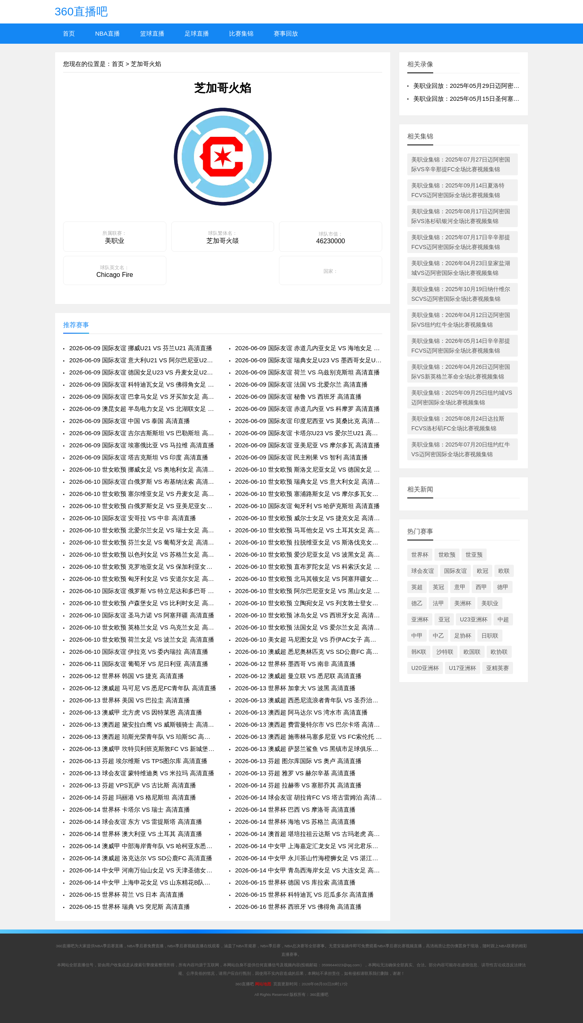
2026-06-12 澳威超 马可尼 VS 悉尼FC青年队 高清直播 (142, 688)
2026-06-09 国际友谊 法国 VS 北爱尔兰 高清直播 (301, 384)
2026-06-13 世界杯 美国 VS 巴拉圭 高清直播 (129, 700)
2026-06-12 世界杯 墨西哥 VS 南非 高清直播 (295, 663)
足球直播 (197, 33)
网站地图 (263, 984)
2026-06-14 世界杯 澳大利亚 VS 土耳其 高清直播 (135, 833)
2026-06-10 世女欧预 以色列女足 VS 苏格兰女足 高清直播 (142, 554)
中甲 (417, 635)
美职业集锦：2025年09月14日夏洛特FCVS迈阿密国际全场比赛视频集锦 (457, 190)
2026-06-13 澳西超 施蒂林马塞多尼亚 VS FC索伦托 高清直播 (308, 736)
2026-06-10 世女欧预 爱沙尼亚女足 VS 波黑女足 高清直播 (308, 554)
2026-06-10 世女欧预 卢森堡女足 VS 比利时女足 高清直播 (142, 603)
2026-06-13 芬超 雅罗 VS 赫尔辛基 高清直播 (295, 773)
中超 (503, 619)
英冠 (438, 587)
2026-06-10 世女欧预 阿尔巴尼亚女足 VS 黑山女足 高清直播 (308, 590)
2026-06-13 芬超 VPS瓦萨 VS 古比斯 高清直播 (132, 785)
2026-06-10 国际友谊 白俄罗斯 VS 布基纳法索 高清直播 (142, 481)
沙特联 (444, 652)
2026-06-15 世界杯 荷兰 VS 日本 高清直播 (126, 894)
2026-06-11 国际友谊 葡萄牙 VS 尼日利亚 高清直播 (138, 663)
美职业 (489, 603)
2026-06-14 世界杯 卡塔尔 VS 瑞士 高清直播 (129, 809)
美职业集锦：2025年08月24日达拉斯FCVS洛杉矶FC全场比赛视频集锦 (457, 423)
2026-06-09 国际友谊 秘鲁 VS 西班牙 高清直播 (298, 396)
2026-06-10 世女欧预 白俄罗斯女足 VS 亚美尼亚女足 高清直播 (142, 505)
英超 (417, 587)
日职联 (489, 635)
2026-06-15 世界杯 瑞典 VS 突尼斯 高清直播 (129, 906)
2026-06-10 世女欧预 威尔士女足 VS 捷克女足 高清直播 (308, 518)
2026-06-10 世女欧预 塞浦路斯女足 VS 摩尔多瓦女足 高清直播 (308, 493)
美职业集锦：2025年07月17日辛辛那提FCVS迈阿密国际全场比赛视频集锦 (460, 242)
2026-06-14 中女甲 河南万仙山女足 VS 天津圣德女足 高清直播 (142, 870)
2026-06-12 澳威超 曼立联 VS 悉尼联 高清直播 (298, 675)
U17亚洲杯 (463, 668)
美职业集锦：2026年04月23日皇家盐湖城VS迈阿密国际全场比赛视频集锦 (460, 268)
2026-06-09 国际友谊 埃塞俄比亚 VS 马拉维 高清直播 (141, 445)
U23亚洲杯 (473, 619)
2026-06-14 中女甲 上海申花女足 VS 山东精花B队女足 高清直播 (142, 882)
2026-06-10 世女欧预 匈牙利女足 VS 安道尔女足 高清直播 (142, 578)
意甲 (460, 587)
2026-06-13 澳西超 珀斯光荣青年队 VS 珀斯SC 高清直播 (142, 736)
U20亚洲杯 (425, 668)
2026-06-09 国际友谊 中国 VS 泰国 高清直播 (129, 420)
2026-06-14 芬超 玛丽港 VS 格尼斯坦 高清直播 (132, 797)
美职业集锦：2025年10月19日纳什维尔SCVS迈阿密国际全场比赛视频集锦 (460, 294)
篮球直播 (152, 33)
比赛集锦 (241, 33)
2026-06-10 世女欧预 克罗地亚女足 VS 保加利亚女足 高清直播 (142, 566)
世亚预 (474, 554)
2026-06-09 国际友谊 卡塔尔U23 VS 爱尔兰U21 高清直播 (308, 433)
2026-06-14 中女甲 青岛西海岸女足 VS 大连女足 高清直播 (308, 870)
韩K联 (418, 652)
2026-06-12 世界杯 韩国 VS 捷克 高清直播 (126, 675)
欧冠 (482, 571)
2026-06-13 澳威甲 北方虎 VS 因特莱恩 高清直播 (135, 712)
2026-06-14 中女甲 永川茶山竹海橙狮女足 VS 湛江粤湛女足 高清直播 (308, 858)
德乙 (417, 603)
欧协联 (499, 652)
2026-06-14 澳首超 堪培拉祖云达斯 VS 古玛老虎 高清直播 (308, 833)
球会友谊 (422, 571)
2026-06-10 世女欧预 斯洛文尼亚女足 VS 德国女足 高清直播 (308, 469)
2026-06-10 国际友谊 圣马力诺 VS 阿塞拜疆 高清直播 (141, 615)
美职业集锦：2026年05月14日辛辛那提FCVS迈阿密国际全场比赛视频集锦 (460, 346)
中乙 (438, 635)
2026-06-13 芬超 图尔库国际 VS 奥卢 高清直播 (298, 760)
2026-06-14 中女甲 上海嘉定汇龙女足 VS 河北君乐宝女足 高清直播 (308, 845)
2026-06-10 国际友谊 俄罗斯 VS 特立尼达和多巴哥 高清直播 (142, 590)
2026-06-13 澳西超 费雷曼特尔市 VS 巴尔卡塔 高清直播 (308, 724)
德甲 (503, 587)
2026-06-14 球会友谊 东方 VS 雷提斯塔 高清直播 (135, 821)
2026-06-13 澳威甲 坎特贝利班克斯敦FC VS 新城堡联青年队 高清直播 (142, 748)
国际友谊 (455, 571)
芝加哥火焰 (146, 63)
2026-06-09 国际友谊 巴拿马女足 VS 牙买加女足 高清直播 (142, 396)
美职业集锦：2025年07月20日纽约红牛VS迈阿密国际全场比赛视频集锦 (460, 449)
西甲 (481, 587)
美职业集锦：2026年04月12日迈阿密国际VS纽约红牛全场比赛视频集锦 (460, 320)
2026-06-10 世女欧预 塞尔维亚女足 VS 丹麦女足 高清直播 (142, 493)
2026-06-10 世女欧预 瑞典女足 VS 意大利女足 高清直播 (308, 481)
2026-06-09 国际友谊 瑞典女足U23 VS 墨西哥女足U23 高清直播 (308, 360)
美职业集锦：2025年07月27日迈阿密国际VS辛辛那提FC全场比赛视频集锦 (460, 164)
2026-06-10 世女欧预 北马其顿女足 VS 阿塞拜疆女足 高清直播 (308, 578)
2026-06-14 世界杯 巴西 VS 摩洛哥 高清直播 (295, 809)
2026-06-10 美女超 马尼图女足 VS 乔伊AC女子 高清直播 (308, 639)
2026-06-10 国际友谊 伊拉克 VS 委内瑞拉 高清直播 (138, 651)
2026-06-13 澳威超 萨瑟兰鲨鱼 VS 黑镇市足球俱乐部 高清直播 (308, 748)
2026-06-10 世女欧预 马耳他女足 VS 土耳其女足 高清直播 (308, 530)
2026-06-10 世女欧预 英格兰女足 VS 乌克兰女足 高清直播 (142, 627)
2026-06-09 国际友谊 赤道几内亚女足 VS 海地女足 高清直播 (308, 348)
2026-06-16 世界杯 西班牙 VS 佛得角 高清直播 (298, 906)
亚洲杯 (419, 619)
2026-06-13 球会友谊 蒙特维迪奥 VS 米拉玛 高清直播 (141, 773)
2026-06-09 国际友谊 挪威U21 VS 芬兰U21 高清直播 (140, 348)
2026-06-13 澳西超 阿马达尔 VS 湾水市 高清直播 (301, 712)
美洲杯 (462, 603)
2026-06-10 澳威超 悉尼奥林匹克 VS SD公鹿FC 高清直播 (308, 651)
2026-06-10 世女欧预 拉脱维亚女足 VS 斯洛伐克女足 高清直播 (308, 542)
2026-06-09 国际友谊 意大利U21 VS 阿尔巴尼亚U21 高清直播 (142, 360)
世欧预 (446, 554)
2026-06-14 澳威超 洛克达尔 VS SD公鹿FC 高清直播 (140, 858)
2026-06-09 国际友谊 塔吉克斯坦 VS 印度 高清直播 (138, 457)
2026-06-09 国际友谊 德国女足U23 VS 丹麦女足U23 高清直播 (142, 372)
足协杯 (462, 635)
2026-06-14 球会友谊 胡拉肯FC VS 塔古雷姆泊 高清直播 (308, 797)
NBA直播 (107, 33)
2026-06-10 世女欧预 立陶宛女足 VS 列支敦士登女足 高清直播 (308, 603)
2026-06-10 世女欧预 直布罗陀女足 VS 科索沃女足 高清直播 (308, 566)
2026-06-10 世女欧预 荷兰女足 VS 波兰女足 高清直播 (141, 639)
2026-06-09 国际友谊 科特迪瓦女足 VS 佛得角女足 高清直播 (142, 384)
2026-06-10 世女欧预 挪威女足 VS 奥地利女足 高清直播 (142, 469)
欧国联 (472, 652)
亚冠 (444, 619)
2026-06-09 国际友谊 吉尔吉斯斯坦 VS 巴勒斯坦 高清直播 (142, 433)
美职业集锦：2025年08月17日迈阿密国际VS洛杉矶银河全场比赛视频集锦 (460, 216)
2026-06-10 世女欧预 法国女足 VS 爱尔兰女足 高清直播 (308, 627)
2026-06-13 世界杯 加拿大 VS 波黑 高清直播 (295, 688)
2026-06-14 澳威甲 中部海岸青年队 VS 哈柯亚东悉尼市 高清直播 (142, 845)
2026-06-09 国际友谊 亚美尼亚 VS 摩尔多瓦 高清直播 (307, 445)
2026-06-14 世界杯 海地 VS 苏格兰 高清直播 (295, 821)
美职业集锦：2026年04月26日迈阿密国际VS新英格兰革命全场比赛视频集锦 (460, 372)
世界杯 (419, 554)
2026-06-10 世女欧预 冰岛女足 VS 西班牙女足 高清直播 (308, 615)
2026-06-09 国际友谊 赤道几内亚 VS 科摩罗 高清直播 (307, 408)
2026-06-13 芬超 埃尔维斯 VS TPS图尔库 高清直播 (138, 760)
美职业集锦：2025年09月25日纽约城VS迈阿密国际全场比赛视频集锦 (461, 397)
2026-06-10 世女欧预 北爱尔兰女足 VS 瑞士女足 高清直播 (142, 530)
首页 (69, 33)
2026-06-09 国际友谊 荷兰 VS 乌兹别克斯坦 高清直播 (307, 372)
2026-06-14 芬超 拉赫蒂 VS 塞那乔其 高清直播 (298, 785)
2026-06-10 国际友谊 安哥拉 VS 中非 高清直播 (132, 518)
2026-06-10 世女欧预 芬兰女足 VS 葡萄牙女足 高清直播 (142, 542)
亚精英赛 (497, 668)
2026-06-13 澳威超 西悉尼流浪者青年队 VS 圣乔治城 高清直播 (308, 700)
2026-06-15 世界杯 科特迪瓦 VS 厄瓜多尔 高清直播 (304, 894)
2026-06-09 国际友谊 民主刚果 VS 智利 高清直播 (301, 457)
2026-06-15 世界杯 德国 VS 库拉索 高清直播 (295, 882)
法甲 (438, 603)
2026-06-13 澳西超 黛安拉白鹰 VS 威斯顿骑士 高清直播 (142, 724)
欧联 (504, 571)
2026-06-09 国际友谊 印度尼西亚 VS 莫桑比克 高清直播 (308, 420)
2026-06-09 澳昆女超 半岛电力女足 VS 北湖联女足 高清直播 (142, 408)
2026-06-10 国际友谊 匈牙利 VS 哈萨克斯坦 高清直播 (307, 505)
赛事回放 (286, 33)
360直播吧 (81, 11)
